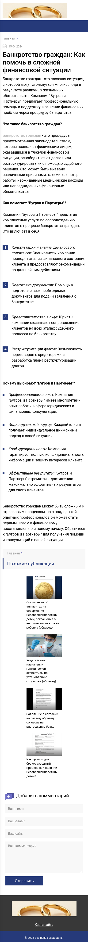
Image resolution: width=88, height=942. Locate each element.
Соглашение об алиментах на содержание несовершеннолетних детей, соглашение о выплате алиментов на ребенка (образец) (43, 614)
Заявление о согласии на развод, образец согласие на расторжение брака (42, 720)
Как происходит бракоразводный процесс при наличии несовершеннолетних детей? (42, 768)
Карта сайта (44, 925)
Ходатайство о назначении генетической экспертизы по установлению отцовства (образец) (41, 670)
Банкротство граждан (22, 135)
